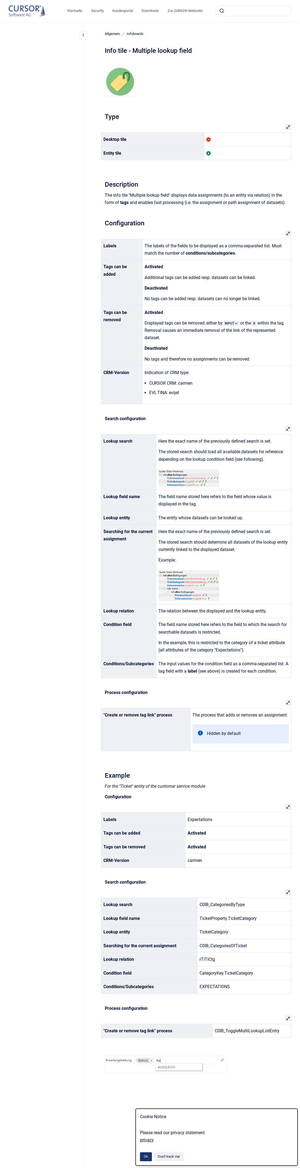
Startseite (74, 11)
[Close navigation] (83, 35)
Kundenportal (122, 11)
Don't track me (169, 1156)
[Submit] (221, 11)
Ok (146, 1156)
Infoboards (135, 34)
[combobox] (253, 11)
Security (97, 11)
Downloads (150, 11)
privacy (147, 1140)
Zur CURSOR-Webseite (185, 11)
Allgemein (112, 34)
